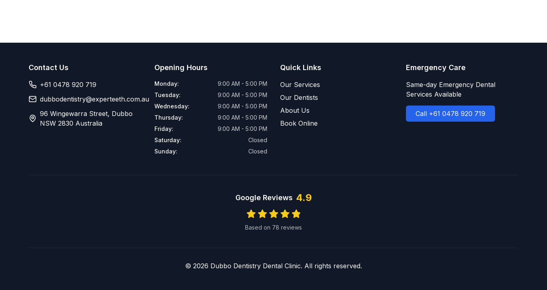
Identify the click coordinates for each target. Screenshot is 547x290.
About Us (439, 16)
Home (329, 16)
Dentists (401, 16)
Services (363, 16)
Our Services (300, 85)
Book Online (492, 16)
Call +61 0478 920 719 (450, 114)
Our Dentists (299, 97)
